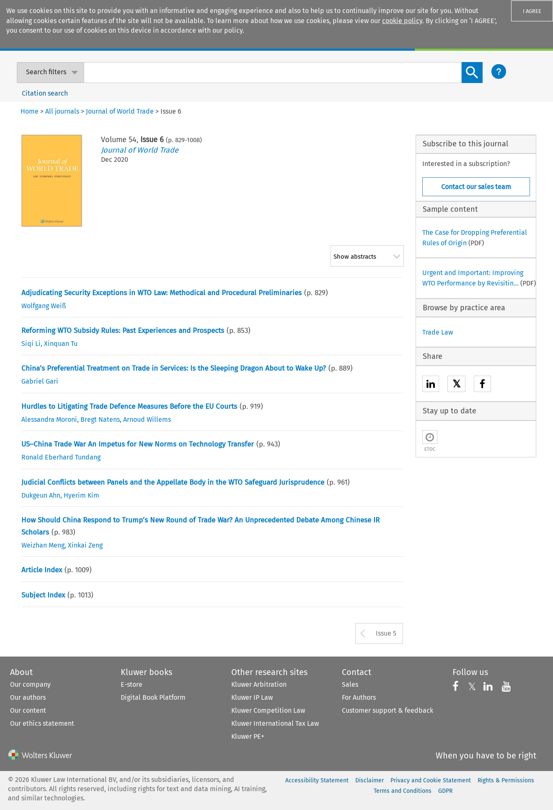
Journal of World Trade (139, 150)
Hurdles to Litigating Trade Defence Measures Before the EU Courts (129, 406)
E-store (131, 684)
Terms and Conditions (403, 790)
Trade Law (437, 332)
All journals (62, 111)
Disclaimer (369, 780)
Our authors (28, 697)
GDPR (445, 790)
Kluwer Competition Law (268, 710)
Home (30, 111)
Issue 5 (386, 633)
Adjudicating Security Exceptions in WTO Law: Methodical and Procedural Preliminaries (161, 292)
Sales (350, 684)
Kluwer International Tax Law (275, 723)
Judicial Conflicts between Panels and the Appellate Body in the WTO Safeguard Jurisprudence (172, 482)
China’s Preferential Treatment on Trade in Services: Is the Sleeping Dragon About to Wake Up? (173, 368)
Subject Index (43, 595)
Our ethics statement (42, 723)
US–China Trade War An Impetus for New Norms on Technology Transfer (137, 444)
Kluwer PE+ (247, 736)
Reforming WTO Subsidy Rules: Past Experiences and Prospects (122, 330)
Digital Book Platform (153, 697)
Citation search (45, 93)
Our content (28, 710)
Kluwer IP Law (252, 697)
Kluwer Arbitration (259, 684)
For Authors (359, 697)
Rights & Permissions (506, 780)
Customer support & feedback (387, 710)
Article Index (41, 570)
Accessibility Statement (317, 780)
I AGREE (532, 11)
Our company (30, 684)
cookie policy (402, 21)
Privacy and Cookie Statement (430, 780)
